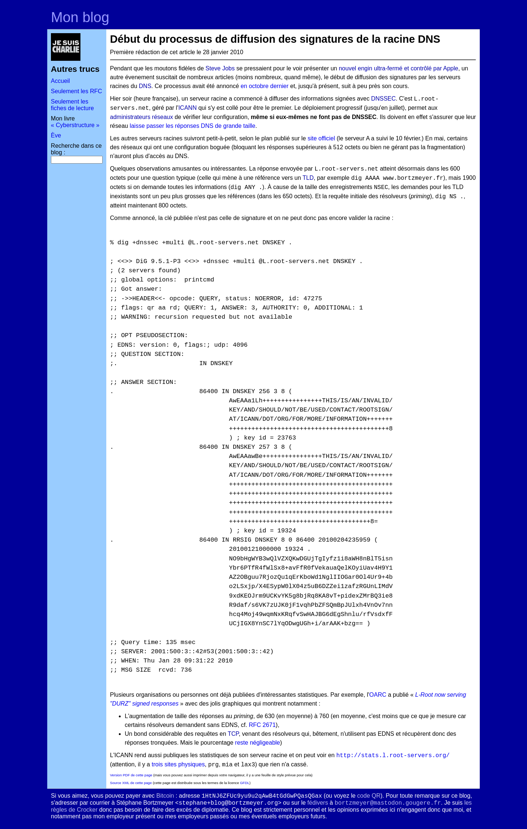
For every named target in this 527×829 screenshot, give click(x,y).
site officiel (321, 138)
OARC (377, 695)
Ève (56, 135)
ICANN (187, 108)
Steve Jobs (220, 68)
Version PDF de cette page (131, 775)
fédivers (317, 803)
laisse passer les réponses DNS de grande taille (192, 126)
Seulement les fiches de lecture (72, 104)
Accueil (60, 81)
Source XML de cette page (131, 783)
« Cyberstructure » (75, 125)
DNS (145, 86)
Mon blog (80, 17)
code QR (368, 796)
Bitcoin (165, 796)
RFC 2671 (262, 725)
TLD (308, 178)
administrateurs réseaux (141, 117)
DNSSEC (383, 98)
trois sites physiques (178, 764)
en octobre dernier (265, 86)
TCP (233, 734)
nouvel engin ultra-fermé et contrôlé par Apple (398, 68)
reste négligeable (257, 742)
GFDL (244, 783)
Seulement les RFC (76, 91)
